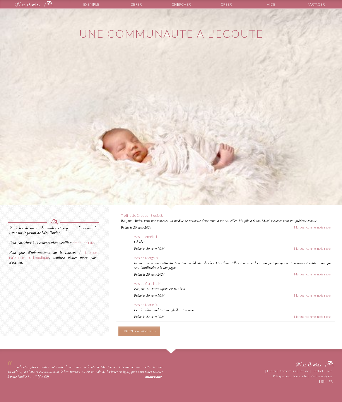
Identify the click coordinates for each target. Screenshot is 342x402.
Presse (304, 371)
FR (331, 381)
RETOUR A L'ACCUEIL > (140, 331)
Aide (330, 371)
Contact (318, 371)
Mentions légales (322, 376)
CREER (226, 4)
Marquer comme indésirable (312, 227)
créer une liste (83, 243)
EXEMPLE (91, 4)
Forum (271, 371)
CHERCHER (181, 4)
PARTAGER (316, 4)
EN (323, 381)
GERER (136, 4)
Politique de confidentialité (290, 376)
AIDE (271, 4)
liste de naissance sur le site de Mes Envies (87, 367)
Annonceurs (288, 371)
